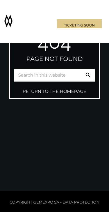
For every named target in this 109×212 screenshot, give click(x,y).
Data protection (80, 202)
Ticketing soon (79, 25)
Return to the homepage (54, 91)
